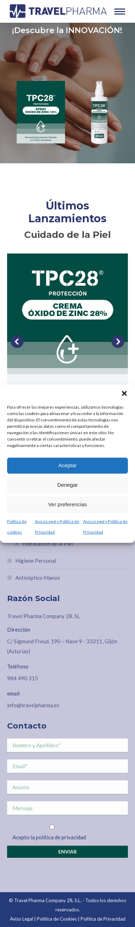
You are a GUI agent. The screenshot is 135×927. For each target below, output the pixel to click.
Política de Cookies (57, 919)
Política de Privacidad (103, 919)
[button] (124, 393)
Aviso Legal (21, 919)
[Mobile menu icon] (120, 11)
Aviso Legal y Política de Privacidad (57, 527)
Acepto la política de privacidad (49, 837)
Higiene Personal (35, 560)
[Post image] (67, 313)
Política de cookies (17, 527)
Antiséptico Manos (37, 577)
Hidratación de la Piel (47, 543)
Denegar (67, 485)
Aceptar (67, 465)
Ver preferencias (67, 504)
